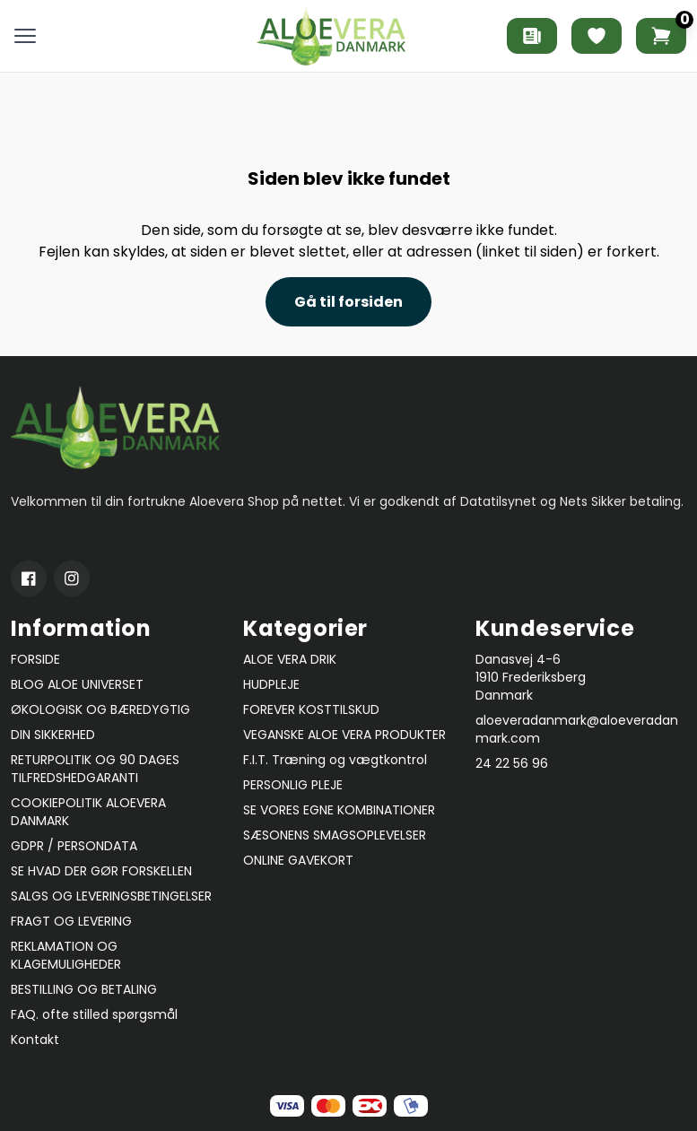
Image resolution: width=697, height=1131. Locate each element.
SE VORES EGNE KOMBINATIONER (339, 810)
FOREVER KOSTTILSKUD (311, 709)
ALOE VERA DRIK (289, 659)
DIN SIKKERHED (53, 735)
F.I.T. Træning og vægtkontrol (335, 760)
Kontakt (35, 1039)
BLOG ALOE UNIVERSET (77, 684)
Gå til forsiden (348, 301)
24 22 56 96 (511, 763)
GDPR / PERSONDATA (74, 846)
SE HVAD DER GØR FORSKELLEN (101, 871)
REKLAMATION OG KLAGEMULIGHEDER (66, 955)
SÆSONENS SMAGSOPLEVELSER (334, 835)
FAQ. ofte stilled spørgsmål (94, 1014)
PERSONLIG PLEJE (293, 785)
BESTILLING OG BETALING (84, 989)
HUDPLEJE (271, 684)
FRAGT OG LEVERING (71, 921)
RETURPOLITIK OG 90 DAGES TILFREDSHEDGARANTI (95, 769)
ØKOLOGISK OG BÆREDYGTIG (100, 709)
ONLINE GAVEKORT (298, 860)
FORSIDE (35, 659)
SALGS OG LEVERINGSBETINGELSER (111, 896)
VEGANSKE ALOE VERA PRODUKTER (344, 735)
